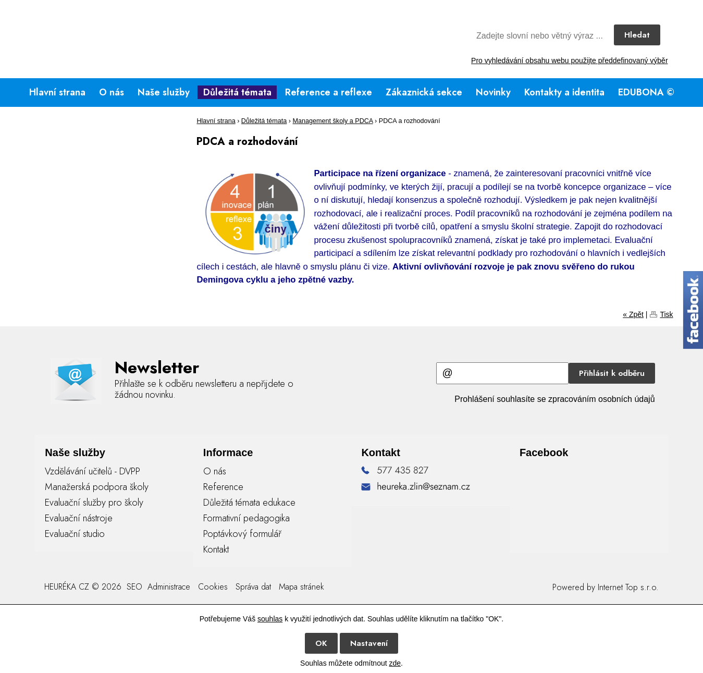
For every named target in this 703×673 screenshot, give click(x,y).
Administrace (168, 587)
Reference (223, 487)
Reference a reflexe (328, 92)
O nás (111, 92)
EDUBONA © (646, 92)
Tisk (666, 314)
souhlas (269, 619)
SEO (133, 587)
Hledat (637, 35)
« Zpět (633, 314)
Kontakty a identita (564, 92)
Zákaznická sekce (424, 92)
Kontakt (216, 549)
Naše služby (164, 92)
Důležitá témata (237, 92)
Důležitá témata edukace (249, 502)
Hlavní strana (57, 92)
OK (321, 643)
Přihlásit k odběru (612, 373)
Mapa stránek (301, 587)
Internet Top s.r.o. (628, 587)
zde (395, 663)
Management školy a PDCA (333, 121)
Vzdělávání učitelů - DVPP (92, 471)
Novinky (493, 92)
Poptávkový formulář (242, 534)
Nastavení (369, 643)
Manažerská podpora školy (97, 487)
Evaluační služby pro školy (94, 502)
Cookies (213, 587)
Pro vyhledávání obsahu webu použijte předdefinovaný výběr (569, 60)
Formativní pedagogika (246, 518)
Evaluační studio (75, 534)
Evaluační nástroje (79, 518)
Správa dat (253, 587)
